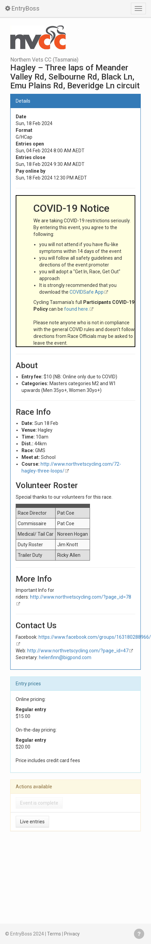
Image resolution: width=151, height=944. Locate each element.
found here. (76, 309)
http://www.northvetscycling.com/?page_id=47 (78, 650)
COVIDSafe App (87, 292)
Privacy (72, 934)
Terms (54, 934)
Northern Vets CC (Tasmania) (44, 60)
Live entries (32, 821)
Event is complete (39, 803)
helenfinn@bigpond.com (65, 657)
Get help (139, 934)
